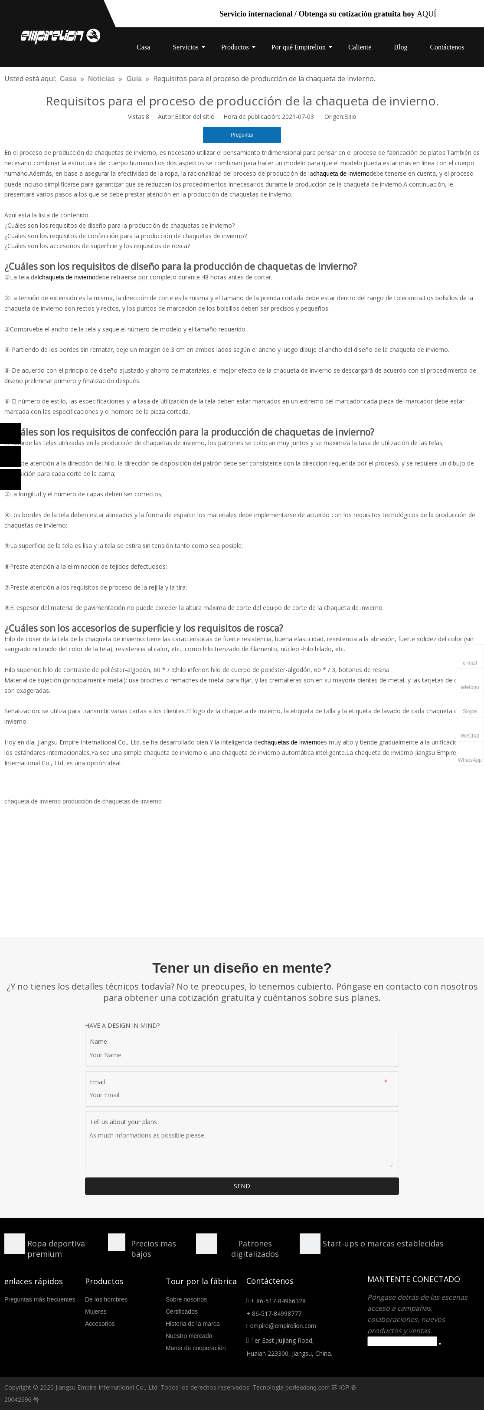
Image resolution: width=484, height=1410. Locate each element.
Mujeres (96, 1311)
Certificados (182, 1311)
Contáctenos (447, 47)
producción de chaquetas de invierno (112, 801)
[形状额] (206, 1243)
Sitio (350, 116)
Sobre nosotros (186, 1299)
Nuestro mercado (189, 1335)
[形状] (14, 1243)
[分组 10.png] (310, 1243)
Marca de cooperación (196, 1347)
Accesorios (99, 1323)
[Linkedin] (10, 456)
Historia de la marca (193, 1323)
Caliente (359, 47)
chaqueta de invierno (32, 801)
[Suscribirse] (440, 1343)
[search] (402, 1341)
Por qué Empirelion (298, 47)
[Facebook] (10, 433)
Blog (400, 47)
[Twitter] (10, 479)
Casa (143, 47)
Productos (235, 47)
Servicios (186, 47)
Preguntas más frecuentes (39, 1299)
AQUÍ (426, 14)
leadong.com (312, 1387)
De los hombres (106, 1299)
